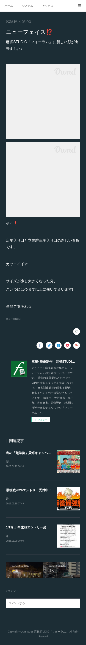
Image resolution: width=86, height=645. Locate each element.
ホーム (9, 5)
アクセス (47, 5)
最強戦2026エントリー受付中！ (29, 490)
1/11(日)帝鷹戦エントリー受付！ (29, 528)
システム (27, 5)
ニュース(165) (13, 319)
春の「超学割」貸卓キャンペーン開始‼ (34, 453)
